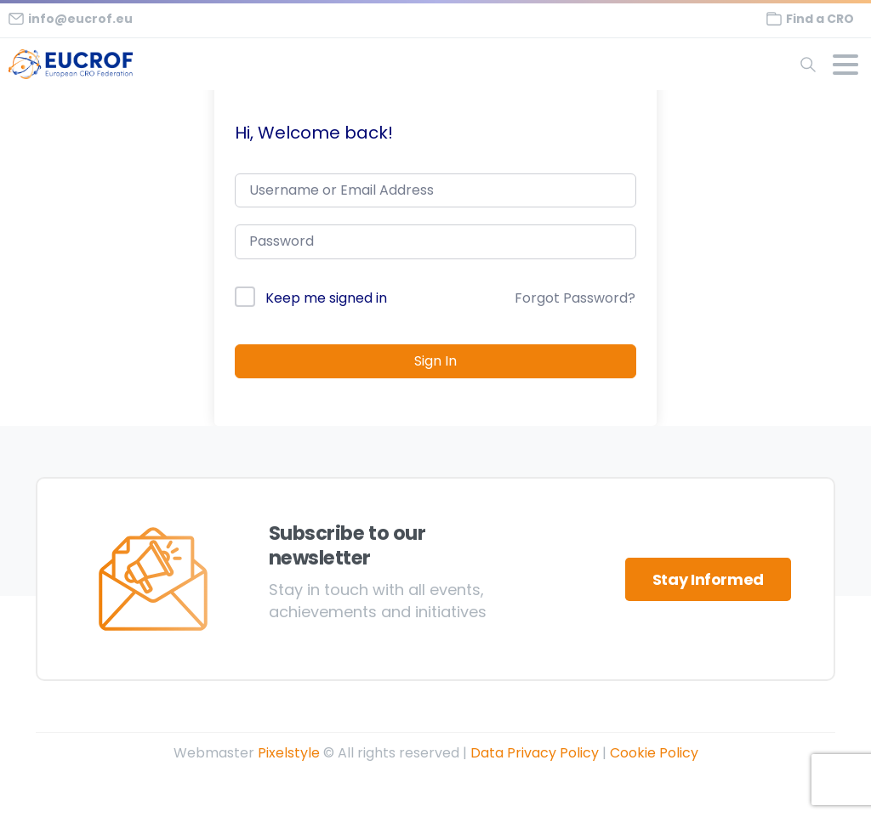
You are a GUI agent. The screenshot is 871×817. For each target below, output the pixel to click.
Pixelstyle (289, 753)
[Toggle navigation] (845, 64)
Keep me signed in (326, 298)
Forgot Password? (575, 298)
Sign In (435, 361)
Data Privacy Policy (534, 753)
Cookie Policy (654, 753)
